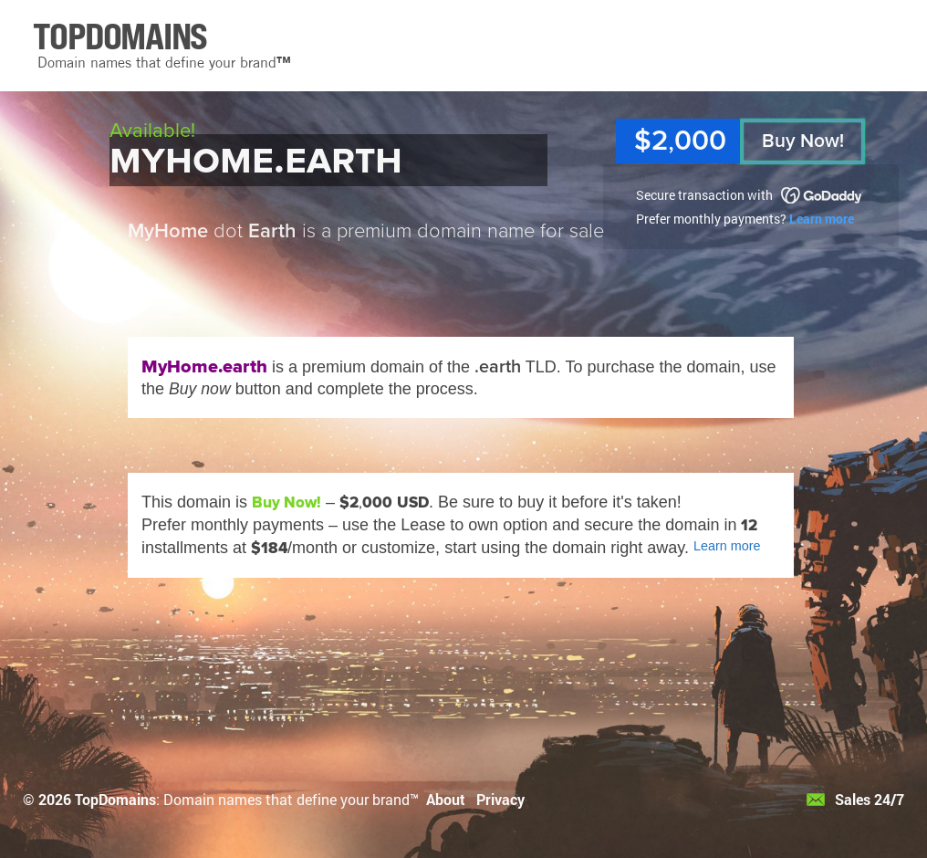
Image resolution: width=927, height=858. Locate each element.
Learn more (821, 218)
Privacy (500, 799)
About (445, 799)
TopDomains (115, 799)
